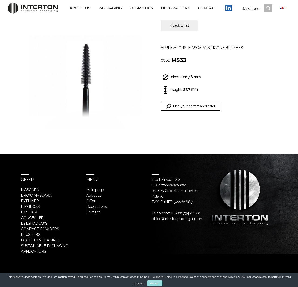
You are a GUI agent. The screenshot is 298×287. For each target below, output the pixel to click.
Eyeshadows (34, 223)
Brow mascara (36, 195)
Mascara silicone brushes (215, 48)
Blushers (30, 234)
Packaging (113, 10)
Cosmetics (144, 10)
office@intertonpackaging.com (177, 219)
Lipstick (29, 212)
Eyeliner (30, 201)
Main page (95, 190)
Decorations (178, 10)
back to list (179, 25)
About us (86, 10)
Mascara (30, 190)
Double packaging (39, 240)
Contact (210, 10)
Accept (154, 283)
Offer (90, 201)
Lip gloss (30, 206)
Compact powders (40, 229)
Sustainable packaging (44, 246)
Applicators (173, 48)
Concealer (32, 218)
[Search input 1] (259, 10)
